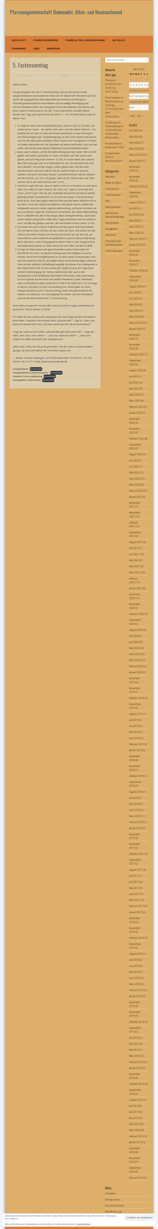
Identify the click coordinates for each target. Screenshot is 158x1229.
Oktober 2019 (136, 697)
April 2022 (134, 478)
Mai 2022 (134, 472)
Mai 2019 (134, 731)
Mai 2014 (134, 1117)
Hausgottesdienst (20, 369)
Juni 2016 (134, 965)
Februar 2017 (136, 905)
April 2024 (134, 310)
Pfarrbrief (110, 234)
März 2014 (134, 1129)
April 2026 (134, 142)
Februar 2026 (136, 154)
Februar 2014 (136, 1136)
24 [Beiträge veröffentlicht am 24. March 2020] (133, 101)
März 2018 (134, 816)
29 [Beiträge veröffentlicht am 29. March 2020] (147, 101)
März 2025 (134, 232)
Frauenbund (111, 188)
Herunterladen (36, 369)
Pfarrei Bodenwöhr (46, 40)
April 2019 (134, 738)
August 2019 (136, 713)
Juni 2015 (134, 1043)
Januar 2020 (135, 672)
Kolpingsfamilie (113, 206)
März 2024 (134, 316)
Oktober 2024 (136, 270)
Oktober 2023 (136, 354)
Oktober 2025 (136, 186)
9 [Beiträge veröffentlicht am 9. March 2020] (130, 90)
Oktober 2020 (136, 613)
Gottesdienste (113, 194)
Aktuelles (118, 40)
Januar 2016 (135, 996)
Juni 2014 (134, 1111)
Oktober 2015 (136, 1021)
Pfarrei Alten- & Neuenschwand (85, 40)
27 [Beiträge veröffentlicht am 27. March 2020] (141, 101)
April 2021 (134, 566)
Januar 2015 (135, 1067)
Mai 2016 (134, 971)
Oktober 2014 (136, 1083)
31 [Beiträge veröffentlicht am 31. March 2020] (133, 107)
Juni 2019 (134, 725)
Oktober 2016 (136, 937)
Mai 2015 (134, 1049)
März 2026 (134, 148)
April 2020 (134, 654)
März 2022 (134, 484)
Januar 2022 (135, 496)
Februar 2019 (136, 744)
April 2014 (134, 1123)
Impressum (53, 48)
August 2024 (136, 286)
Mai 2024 (134, 304)
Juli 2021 (133, 548)
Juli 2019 (133, 719)
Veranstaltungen (114, 250)
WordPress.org (113, 1211)
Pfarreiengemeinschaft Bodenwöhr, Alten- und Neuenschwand (66, 12)
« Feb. (132, 115)
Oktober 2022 (136, 438)
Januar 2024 (135, 328)
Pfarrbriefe (19, 48)
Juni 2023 (134, 382)
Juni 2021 (134, 554)
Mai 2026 (134, 136)
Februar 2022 (136, 490)
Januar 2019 (135, 750)
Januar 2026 (135, 160)
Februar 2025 (136, 238)
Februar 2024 (136, 322)
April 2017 (134, 893)
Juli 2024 (133, 292)
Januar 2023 (135, 412)
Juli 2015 (133, 1037)
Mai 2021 (134, 560)
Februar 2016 (136, 990)
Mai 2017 (134, 887)
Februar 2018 (136, 822)
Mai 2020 (134, 648)
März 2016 (134, 984)
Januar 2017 (135, 912)
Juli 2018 (133, 797)
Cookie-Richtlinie (83, 1224)
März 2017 (134, 899)
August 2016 (136, 953)
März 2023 (134, 400)
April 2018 (134, 809)
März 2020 (134, 660)
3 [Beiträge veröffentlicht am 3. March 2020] (133, 85)
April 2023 (134, 394)
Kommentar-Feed (114, 1205)
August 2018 (136, 791)
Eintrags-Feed (112, 1199)
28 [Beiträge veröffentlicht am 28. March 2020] (144, 101)
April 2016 (134, 977)
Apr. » (140, 115)
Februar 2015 (136, 1061)
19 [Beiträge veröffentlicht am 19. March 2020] (138, 96)
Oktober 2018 (136, 775)
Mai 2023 (134, 388)
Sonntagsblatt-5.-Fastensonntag (26, 380)
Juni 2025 (134, 214)
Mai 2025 (134, 220)
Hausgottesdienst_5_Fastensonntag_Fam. (31, 372)
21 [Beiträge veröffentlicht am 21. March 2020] (144, 96)
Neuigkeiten (111, 228)
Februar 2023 (136, 406)
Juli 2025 (133, 208)
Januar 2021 (135, 588)
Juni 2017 (134, 881)
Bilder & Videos (113, 182)
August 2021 (136, 542)
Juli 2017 (133, 875)
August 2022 (136, 454)
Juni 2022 (134, 466)
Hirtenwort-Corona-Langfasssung (27, 376)
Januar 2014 (135, 1142)
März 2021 (134, 572)
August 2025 (136, 202)
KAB (107, 200)
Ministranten (112, 222)
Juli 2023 (133, 376)
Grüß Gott (19, 40)
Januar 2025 (135, 244)
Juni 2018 (134, 803)
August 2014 (136, 1099)
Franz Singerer (25, 75)
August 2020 (136, 629)
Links (36, 48)
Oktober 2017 (136, 853)
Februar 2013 (136, 1177)
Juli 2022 (133, 460)
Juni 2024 (134, 298)
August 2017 (136, 869)
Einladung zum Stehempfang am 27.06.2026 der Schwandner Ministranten (114, 130)
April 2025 (134, 226)
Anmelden (110, 1193)
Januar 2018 (135, 828)
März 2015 (134, 1055)
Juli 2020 (133, 635)
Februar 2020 (136, 666)
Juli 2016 (133, 959)
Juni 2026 (134, 130)
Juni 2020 (134, 642)
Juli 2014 (133, 1105)
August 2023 (136, 370)
